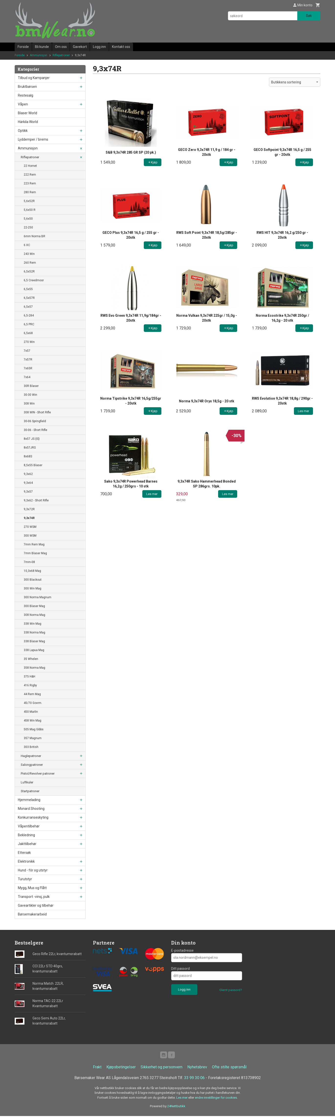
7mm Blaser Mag (35, 553)
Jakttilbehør (27, 844)
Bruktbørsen (27, 87)
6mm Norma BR (34, 236)
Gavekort (80, 47)
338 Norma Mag (34, 632)
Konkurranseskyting (33, 817)
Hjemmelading (29, 800)
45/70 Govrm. (33, 703)
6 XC (27, 245)
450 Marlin (31, 711)
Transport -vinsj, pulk (34, 897)
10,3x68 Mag (32, 571)
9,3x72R (29, 509)
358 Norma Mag (34, 667)
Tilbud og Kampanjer (34, 78)
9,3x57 (28, 491)
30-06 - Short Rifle (35, 430)
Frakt (97, 1068)
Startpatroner (30, 791)
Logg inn (99, 47)
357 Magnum (33, 738)
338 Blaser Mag (34, 641)
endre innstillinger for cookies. (216, 1098)
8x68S (28, 456)
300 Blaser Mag (34, 606)
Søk (309, 16)
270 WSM (30, 527)
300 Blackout (33, 579)
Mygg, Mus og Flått (32, 888)
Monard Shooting (31, 809)
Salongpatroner (32, 765)
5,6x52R (29, 201)
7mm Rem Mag (34, 544)
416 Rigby (30, 685)
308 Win (29, 403)
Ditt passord (180, 968)
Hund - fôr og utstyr (33, 870)
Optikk (23, 131)
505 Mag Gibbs (34, 729)
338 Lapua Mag (34, 650)
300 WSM (30, 535)
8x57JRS (30, 447)
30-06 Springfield (35, 421)
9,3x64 (28, 483)
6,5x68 (28, 333)
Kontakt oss (121, 47)
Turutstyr (25, 879)
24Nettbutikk (176, 1107)
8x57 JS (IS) (32, 438)
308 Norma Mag (34, 615)
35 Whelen (31, 659)
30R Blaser (31, 386)
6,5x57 (28, 306)
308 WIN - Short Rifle (37, 412)
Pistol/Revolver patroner (38, 773)
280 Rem (30, 192)
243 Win (29, 254)
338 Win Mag (32, 623)
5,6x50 (28, 218)
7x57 (27, 350)
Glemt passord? (230, 990)
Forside (23, 47)
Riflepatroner (30, 157)
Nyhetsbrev (197, 1068)
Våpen (23, 104)
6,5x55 (28, 289)
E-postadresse (182, 950)
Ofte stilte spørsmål (229, 1068)
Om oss (61, 47)
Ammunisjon (28, 148)
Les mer (182, 1098)
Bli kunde (42, 47)
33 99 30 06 (194, 1078)
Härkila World (28, 122)
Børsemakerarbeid (32, 914)
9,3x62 (28, 474)
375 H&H (29, 676)
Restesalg (25, 95)
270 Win (29, 342)
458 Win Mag (32, 720)
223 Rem (30, 183)
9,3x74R (29, 518)
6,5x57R (29, 298)
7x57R (28, 359)
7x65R (28, 368)
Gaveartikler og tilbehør (36, 905)
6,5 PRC (29, 324)
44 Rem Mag (32, 694)
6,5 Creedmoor (34, 280)
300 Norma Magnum (37, 597)
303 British (31, 747)
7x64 (27, 377)
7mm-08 (29, 562)
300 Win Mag (32, 588)
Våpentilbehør (29, 826)
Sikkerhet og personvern (161, 1068)
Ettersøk (24, 853)
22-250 (28, 227)
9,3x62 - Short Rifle (36, 500)
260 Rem (30, 262)
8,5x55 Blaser (33, 465)
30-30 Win (30, 394)
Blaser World (27, 113)
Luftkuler (27, 782)
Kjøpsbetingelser (121, 1068)
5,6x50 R (29, 210)
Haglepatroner (31, 756)
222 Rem (30, 174)
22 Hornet (30, 166)
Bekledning (26, 835)
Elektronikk (26, 861)
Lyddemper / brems (33, 139)
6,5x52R (29, 271)
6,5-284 (29, 315)
